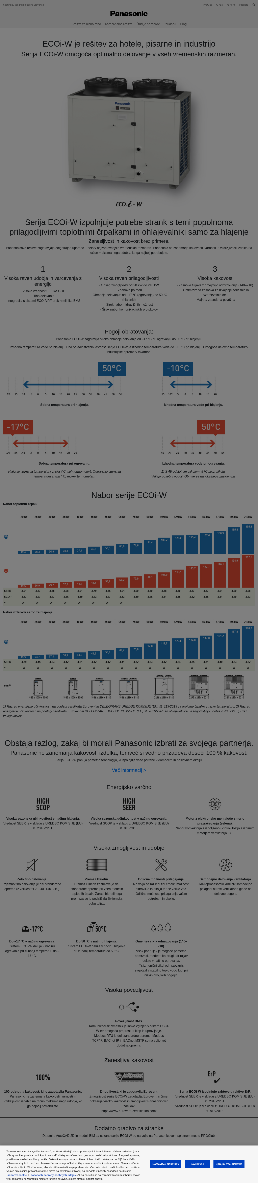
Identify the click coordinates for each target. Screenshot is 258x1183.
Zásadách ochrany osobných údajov (53, 1175)
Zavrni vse (197, 1163)
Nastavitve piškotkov (165, 1163)
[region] (129, 1164)
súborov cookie (17, 1175)
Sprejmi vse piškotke (229, 1163)
